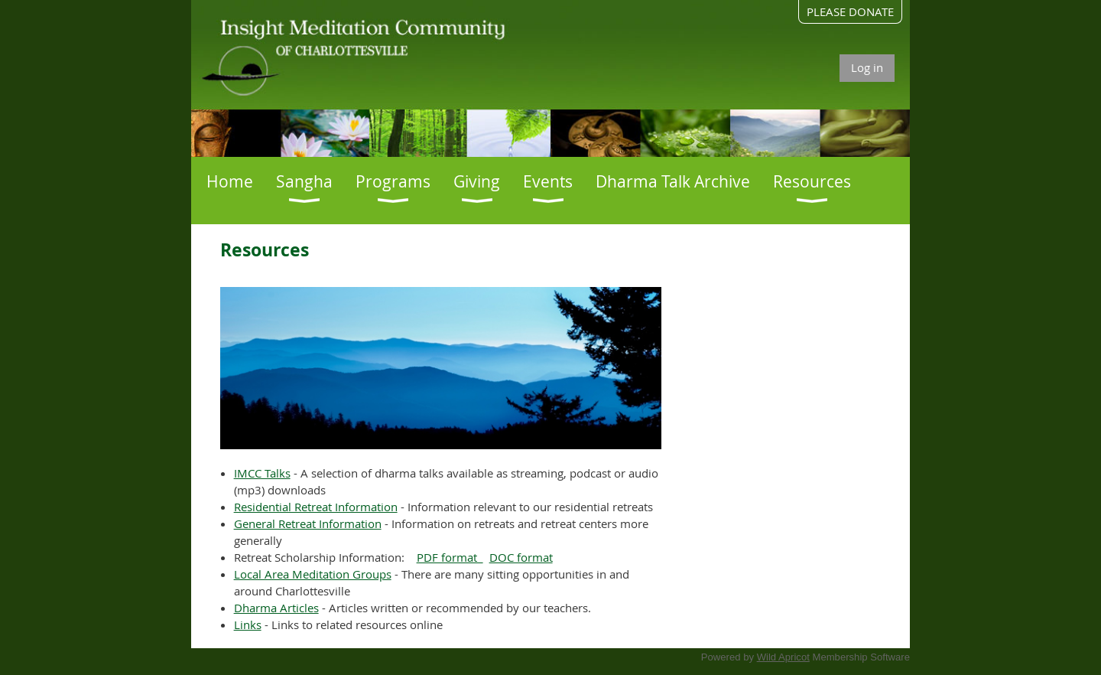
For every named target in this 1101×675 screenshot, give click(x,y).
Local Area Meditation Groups (312, 574)
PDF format (450, 557)
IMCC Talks (262, 473)
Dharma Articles (276, 607)
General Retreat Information (308, 523)
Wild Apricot (783, 657)
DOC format (521, 557)
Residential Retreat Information (316, 506)
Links (247, 624)
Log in (867, 67)
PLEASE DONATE (850, 11)
